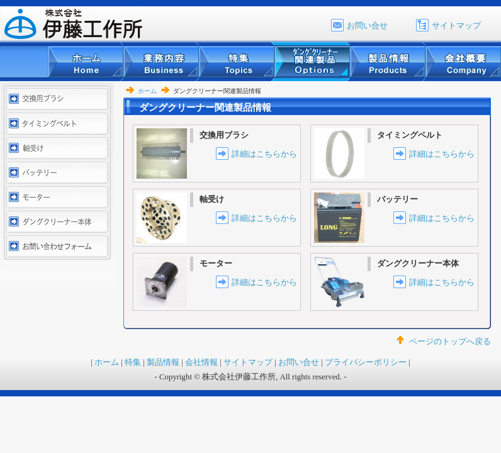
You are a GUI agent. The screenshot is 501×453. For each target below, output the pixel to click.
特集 (133, 362)
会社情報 (201, 362)
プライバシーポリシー (366, 362)
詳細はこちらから (264, 154)
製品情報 (163, 362)
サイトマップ (456, 25)
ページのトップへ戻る (450, 341)
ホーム (147, 90)
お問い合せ (367, 25)
